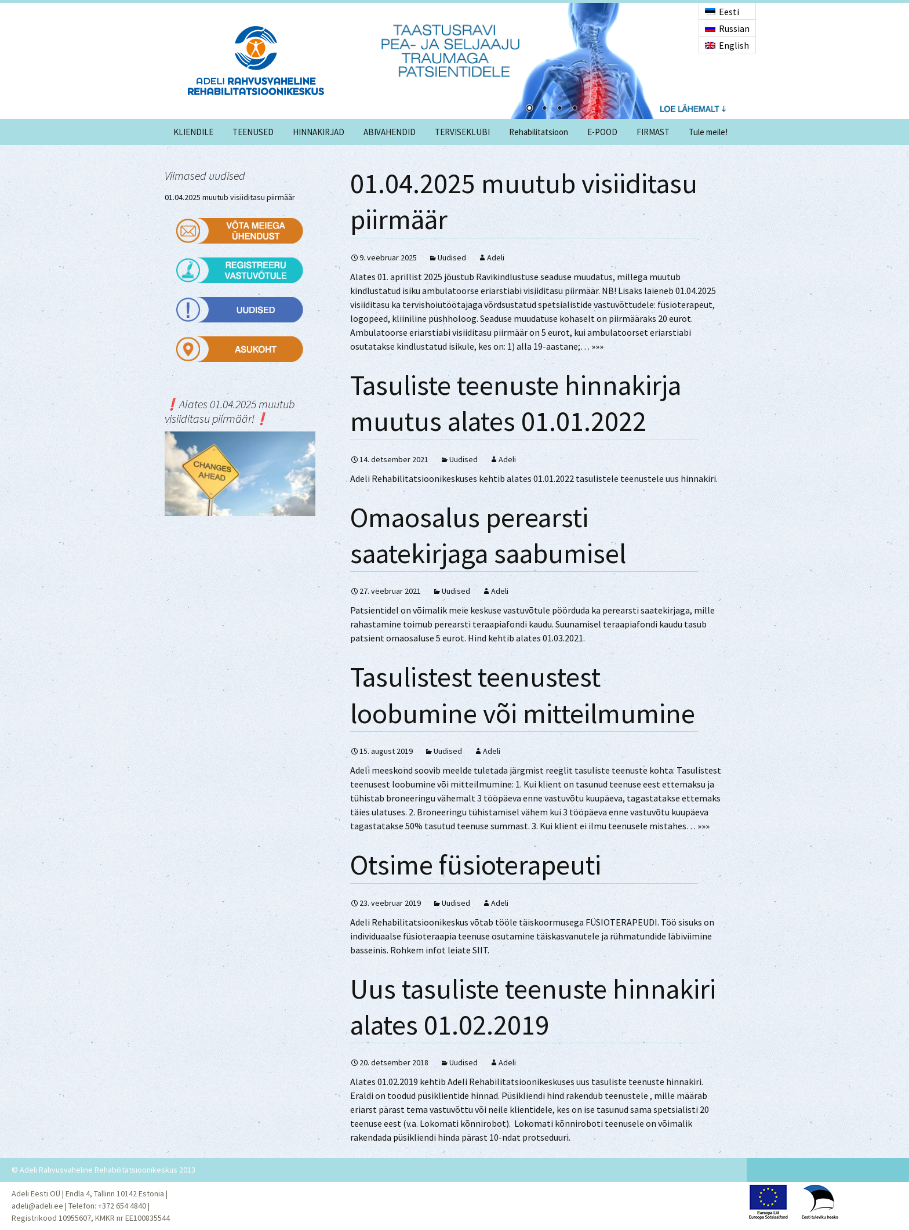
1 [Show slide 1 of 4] (529, 109)
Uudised (452, 257)
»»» (597, 346)
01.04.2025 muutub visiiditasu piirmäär (230, 197)
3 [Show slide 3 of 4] (559, 109)
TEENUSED (253, 131)
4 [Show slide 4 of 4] (574, 109)
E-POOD (602, 131)
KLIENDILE (193, 131)
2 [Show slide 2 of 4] (544, 109)
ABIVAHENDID (389, 131)
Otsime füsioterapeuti (475, 864)
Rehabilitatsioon (538, 131)
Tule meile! (708, 131)
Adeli (495, 257)
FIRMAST (653, 131)
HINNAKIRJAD (318, 131)
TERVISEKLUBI (462, 131)
